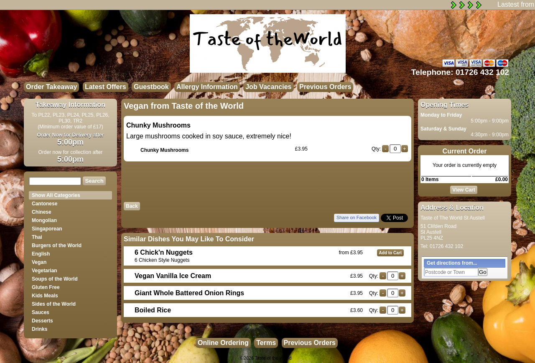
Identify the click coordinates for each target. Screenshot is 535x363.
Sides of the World (54, 304)
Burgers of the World (57, 245)
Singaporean (47, 229)
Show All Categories (56, 195)
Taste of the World (273, 357)
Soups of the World (55, 279)
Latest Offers (105, 86)
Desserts (42, 321)
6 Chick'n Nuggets (164, 252)
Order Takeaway (51, 86)
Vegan (39, 262)
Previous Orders (325, 86)
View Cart (463, 190)
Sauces (40, 312)
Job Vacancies (268, 86)
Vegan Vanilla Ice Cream (173, 275)
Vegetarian (44, 271)
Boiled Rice (153, 310)
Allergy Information (207, 86)
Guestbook (151, 86)
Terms (266, 342)
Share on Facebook (356, 217)
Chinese (41, 212)
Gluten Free (46, 287)
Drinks (39, 329)
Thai (37, 237)
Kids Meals (45, 296)
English (41, 254)
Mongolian (44, 220)
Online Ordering (223, 342)
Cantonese (44, 204)
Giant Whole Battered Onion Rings (189, 293)
